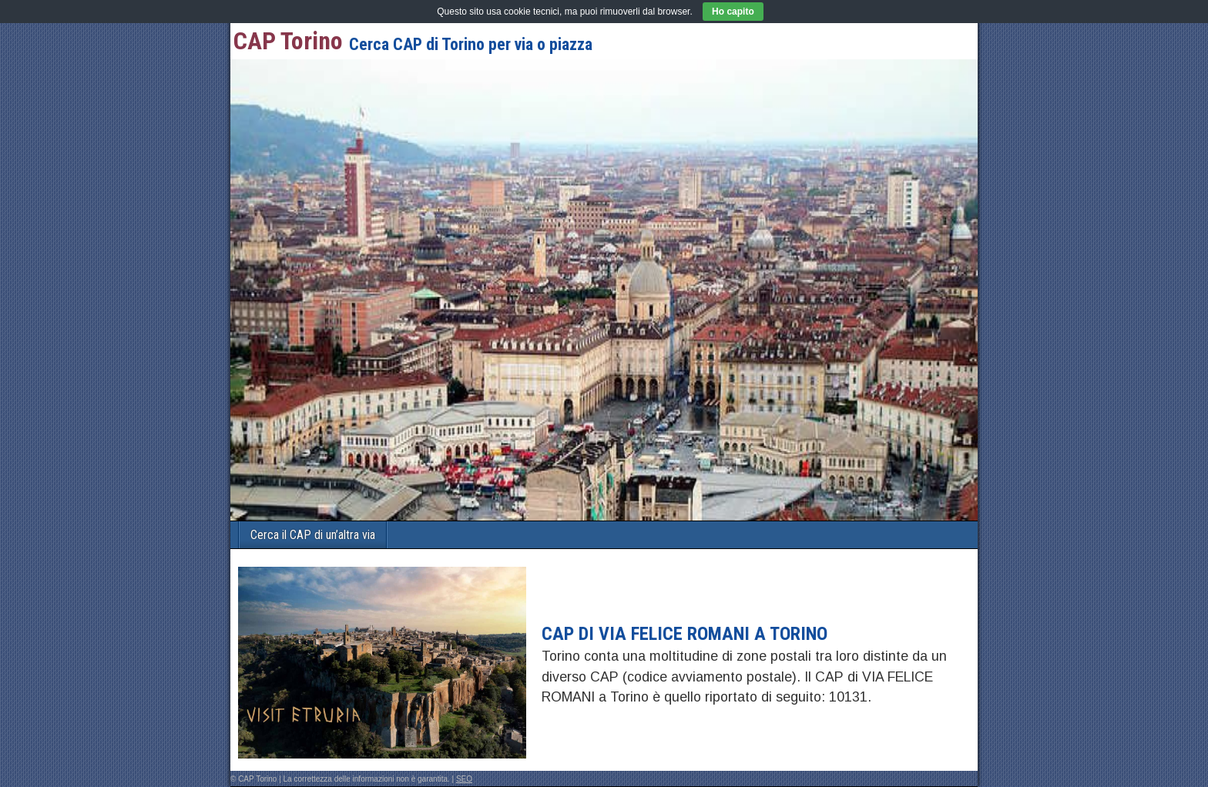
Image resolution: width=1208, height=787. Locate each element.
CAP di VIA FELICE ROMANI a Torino (684, 634)
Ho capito (733, 11)
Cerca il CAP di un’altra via (312, 534)
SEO (464, 779)
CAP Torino (288, 40)
